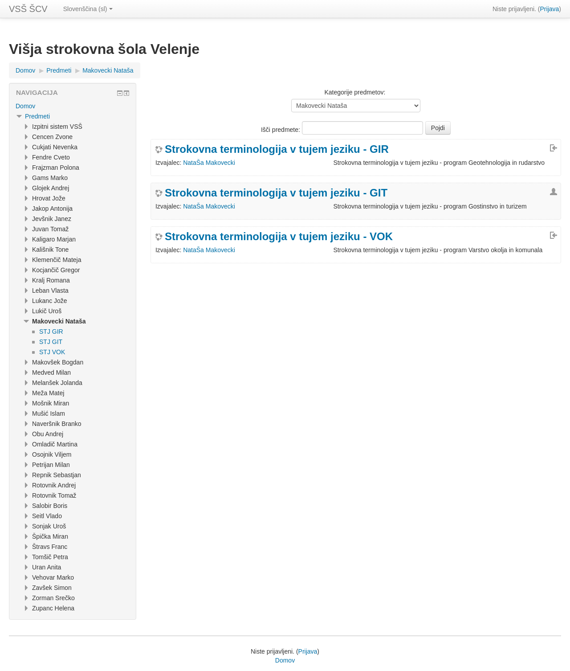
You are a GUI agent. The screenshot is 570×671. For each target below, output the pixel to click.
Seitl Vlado (47, 516)
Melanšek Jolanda (57, 382)
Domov (25, 70)
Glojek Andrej (50, 188)
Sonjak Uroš (49, 526)
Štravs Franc (49, 546)
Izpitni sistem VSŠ (57, 126)
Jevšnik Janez (51, 218)
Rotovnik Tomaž (54, 495)
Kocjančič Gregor (56, 270)
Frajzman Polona (55, 167)
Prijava (549, 8)
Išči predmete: (281, 129)
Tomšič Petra (50, 557)
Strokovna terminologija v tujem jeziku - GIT (276, 193)
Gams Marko (50, 177)
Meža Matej (48, 393)
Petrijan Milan (51, 464)
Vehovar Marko (53, 577)
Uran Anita (46, 567)
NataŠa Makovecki (209, 162)
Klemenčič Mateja (56, 259)
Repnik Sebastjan (56, 475)
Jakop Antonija (52, 208)
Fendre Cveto (51, 157)
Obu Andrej (47, 434)
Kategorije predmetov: (354, 92)
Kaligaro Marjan (54, 239)
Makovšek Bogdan (57, 362)
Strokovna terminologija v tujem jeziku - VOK (279, 236)
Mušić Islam (48, 413)
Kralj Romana (51, 280)
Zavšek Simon (52, 587)
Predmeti (58, 70)
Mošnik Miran (50, 403)
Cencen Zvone (52, 136)
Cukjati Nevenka (54, 147)
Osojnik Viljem (51, 454)
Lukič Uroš (46, 311)
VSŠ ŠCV (28, 9)
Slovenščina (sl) (88, 8)
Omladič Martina (54, 444)
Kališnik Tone (50, 249)
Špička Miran (50, 536)
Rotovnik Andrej (54, 485)
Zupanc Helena (53, 608)
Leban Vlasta (50, 290)
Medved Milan (51, 372)
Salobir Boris (49, 505)
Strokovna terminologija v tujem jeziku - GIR (277, 149)
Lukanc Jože (49, 300)
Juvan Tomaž (50, 229)
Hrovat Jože (48, 198)
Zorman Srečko (53, 597)
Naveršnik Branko (56, 423)
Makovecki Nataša (107, 70)
